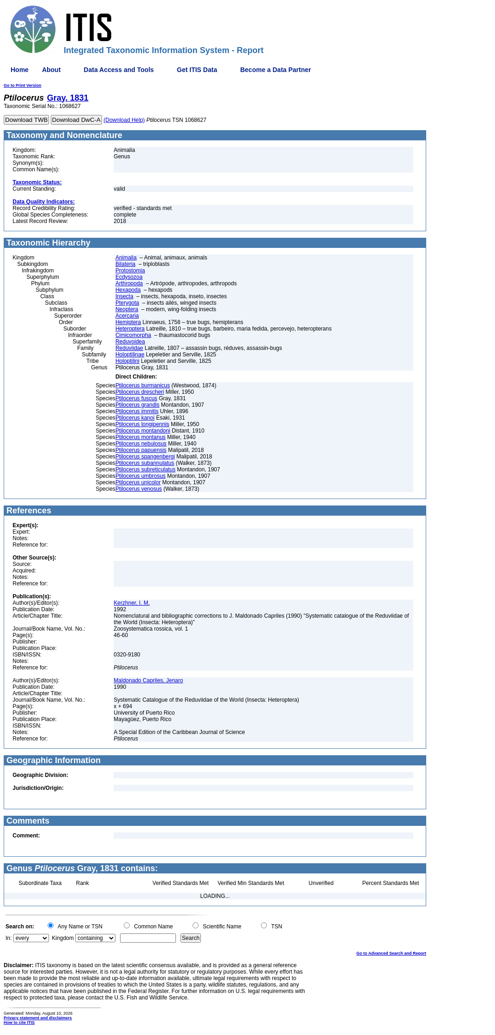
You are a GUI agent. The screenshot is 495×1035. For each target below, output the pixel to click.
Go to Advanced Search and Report (391, 953)
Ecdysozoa (129, 277)
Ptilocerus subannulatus (144, 463)
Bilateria (125, 264)
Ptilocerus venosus (138, 489)
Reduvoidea (130, 341)
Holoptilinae (130, 354)
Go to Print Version (23, 85)
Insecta (124, 296)
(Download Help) (124, 120)
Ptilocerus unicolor (138, 482)
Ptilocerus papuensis (141, 450)
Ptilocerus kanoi (135, 418)
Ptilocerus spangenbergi (145, 456)
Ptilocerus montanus (140, 437)
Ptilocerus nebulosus (141, 443)
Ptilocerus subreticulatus (145, 469)
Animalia (126, 257)
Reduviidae (129, 348)
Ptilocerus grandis (137, 405)
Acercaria (127, 316)
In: (9, 938)
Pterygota (127, 303)
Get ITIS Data (197, 69)
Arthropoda (129, 283)
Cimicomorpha (133, 335)
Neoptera (126, 309)
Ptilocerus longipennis (142, 424)
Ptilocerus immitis (136, 411)
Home (20, 69)
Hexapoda (128, 290)
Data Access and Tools (119, 69)
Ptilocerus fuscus (136, 398)
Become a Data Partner (275, 69)
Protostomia (130, 270)
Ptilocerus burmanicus (142, 385)
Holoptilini (127, 361)
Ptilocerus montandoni (142, 430)
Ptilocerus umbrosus (140, 476)
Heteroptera (130, 328)
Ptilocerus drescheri (139, 392)
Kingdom (62, 938)
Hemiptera (128, 322)
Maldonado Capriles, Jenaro (148, 680)
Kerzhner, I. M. (132, 603)
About (51, 69)
